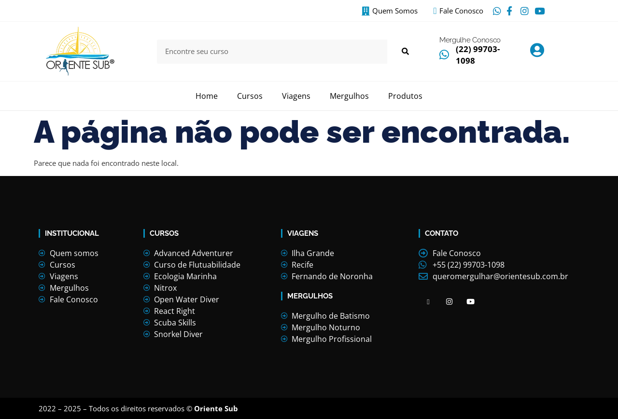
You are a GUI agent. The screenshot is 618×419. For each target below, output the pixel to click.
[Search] (404, 52)
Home (207, 96)
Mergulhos (349, 96)
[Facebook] (428, 301)
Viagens (296, 96)
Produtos (405, 96)
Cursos (250, 96)
